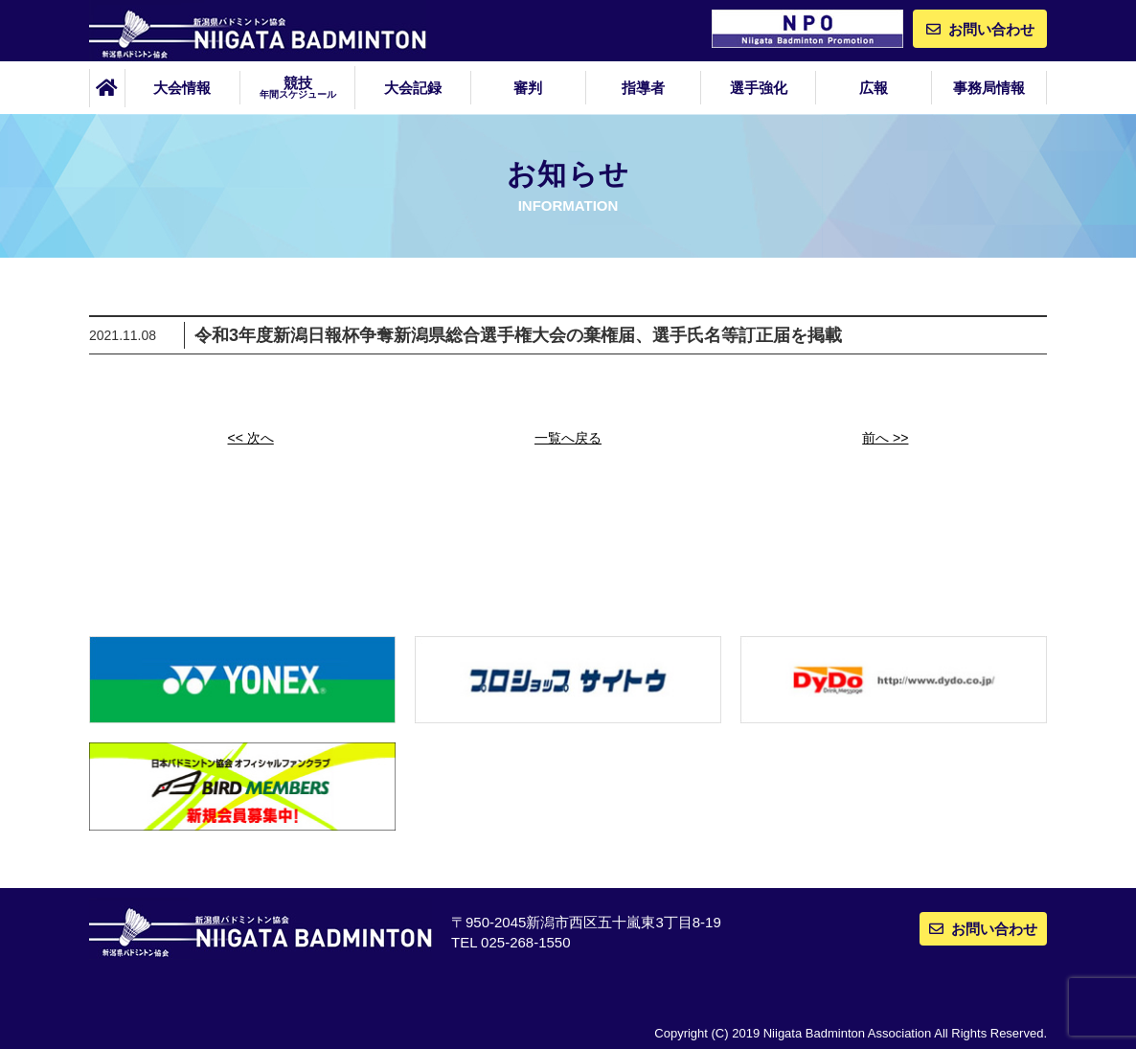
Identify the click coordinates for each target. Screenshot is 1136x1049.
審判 (527, 88)
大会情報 (182, 88)
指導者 (643, 88)
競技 (297, 87)
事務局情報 (989, 88)
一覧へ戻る (568, 437)
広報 (873, 88)
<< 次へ (251, 437)
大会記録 (413, 88)
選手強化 (758, 88)
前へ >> (885, 437)
